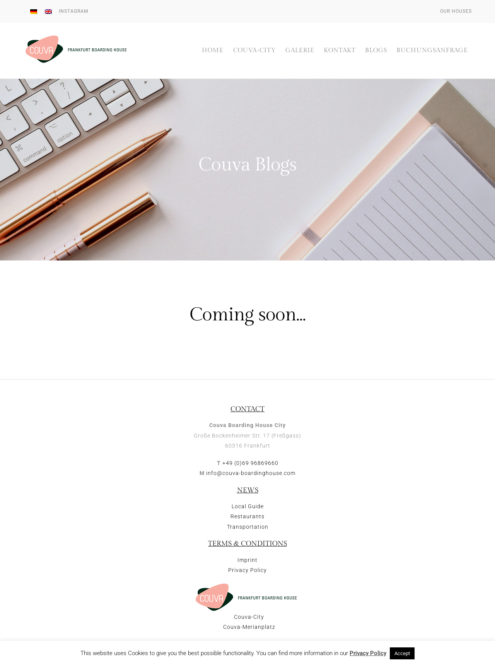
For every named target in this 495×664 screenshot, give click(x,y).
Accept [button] (402, 653)
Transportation (247, 527)
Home (213, 50)
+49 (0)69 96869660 (250, 463)
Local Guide (248, 506)
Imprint (247, 560)
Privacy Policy (247, 570)
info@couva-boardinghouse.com (250, 473)
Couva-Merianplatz (249, 627)
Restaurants (247, 516)
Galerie (299, 50)
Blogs (376, 50)
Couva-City (254, 50)
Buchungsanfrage (432, 50)
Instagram (73, 11)
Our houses (456, 11)
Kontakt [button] (340, 50)
